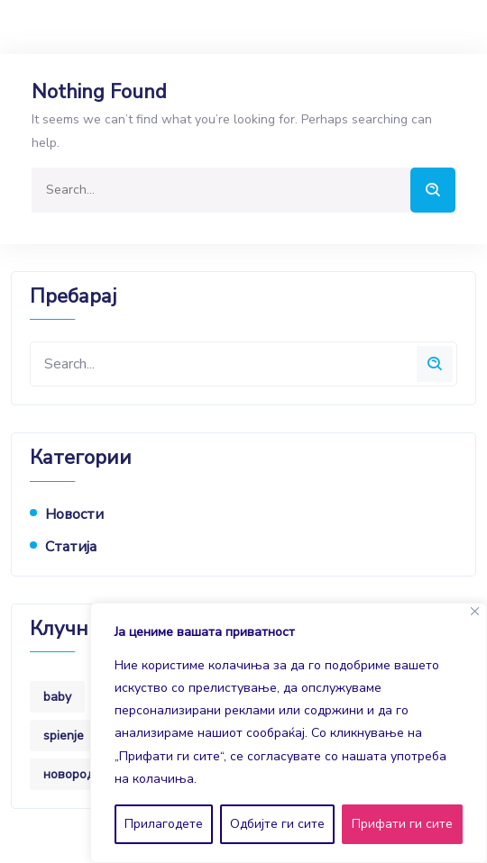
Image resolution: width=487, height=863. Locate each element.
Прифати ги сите (402, 823)
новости (74, 514)
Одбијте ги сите (277, 823)
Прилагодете (163, 823)
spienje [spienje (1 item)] (63, 735)
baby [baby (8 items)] (57, 696)
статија (70, 547)
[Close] (475, 611)
